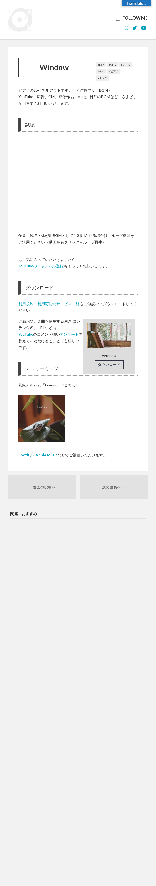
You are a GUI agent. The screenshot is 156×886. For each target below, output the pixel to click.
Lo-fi (101, 64)
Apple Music (46, 455)
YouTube (25, 334)
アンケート (69, 334)
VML (113, 64)
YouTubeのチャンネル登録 (41, 266)
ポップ (103, 78)
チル (101, 71)
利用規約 (26, 303)
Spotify (25, 455)
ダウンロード (109, 364)
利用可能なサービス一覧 (58, 303)
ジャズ (126, 64)
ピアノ (114, 71)
